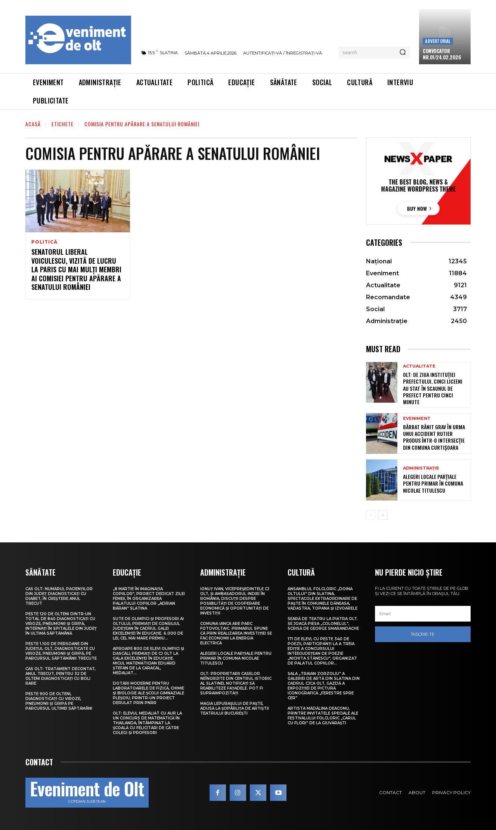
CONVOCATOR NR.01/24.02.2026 (442, 54)
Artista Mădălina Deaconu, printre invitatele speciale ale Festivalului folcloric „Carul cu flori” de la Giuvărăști (323, 715)
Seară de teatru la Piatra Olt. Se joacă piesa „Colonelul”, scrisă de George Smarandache (323, 623)
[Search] (403, 53)
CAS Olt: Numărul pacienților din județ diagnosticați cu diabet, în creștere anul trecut (59, 596)
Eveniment (417, 418)
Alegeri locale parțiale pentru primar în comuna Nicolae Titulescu (433, 483)
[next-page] (382, 515)
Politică (44, 242)
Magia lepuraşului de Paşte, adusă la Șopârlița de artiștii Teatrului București (234, 708)
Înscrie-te (422, 634)
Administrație (421, 468)
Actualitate (419, 366)
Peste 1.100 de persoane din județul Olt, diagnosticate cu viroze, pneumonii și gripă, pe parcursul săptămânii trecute (61, 651)
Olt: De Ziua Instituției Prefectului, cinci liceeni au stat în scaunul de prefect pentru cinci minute (432, 388)
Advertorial (437, 41)
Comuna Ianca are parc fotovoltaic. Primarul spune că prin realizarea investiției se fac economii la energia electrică (236, 633)
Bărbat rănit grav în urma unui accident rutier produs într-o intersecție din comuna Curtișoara (434, 437)
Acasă (33, 124)
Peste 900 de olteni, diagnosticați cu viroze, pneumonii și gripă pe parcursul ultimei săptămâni (58, 701)
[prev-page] (370, 515)
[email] (423, 614)
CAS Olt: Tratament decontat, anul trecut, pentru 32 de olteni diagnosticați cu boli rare (60, 676)
